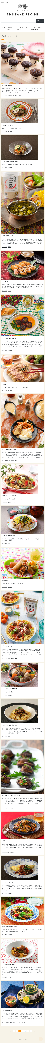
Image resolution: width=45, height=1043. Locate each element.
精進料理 (21, 27)
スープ (23, 1022)
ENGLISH (8, 2)
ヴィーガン (19, 29)
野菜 (16, 460)
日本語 (3, 2)
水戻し (4, 27)
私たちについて (34, 29)
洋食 (26, 27)
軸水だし (10, 27)
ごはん (20, 95)
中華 (31, 27)
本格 (6, 95)
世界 (35, 27)
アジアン (40, 27)
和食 (15, 27)
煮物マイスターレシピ (13, 95)
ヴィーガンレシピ (17, 1022)
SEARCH (39, 21)
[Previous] (10, 1031)
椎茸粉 (8, 29)
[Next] (34, 1031)
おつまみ (10, 131)
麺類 (9, 736)
